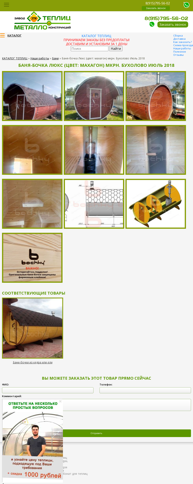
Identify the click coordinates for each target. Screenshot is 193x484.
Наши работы (182, 48)
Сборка (178, 35)
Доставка (179, 39)
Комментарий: (12, 396)
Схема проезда (183, 45)
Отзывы (178, 55)
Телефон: (106, 384)
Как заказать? (182, 42)
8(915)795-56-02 (158, 3)
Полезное (179, 51)
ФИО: (5, 384)
